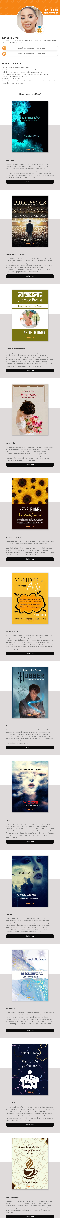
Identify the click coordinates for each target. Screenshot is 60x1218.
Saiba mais (30, 182)
